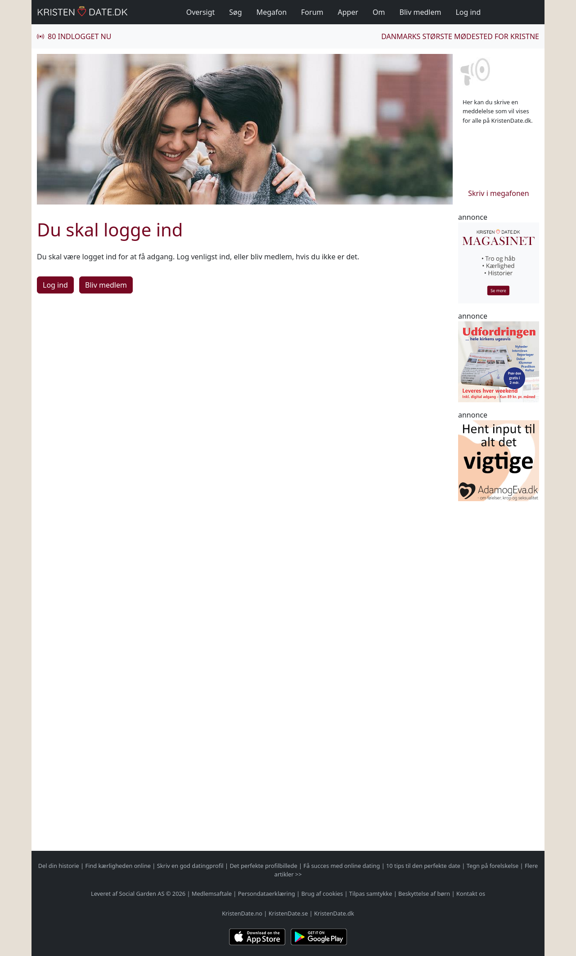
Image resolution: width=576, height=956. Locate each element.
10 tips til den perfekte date (423, 866)
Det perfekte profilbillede (263, 866)
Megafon (271, 12)
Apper (348, 12)
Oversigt (200, 12)
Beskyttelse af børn (424, 893)
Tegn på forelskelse (492, 866)
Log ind (468, 12)
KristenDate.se (288, 913)
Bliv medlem (420, 12)
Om (379, 12)
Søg (235, 12)
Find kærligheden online (118, 866)
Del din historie (58, 866)
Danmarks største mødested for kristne (460, 36)
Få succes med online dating (341, 866)
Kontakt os (470, 893)
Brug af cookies (322, 893)
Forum (312, 12)
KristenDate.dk (334, 913)
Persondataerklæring (266, 893)
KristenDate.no (242, 913)
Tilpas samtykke (370, 893)
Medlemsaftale (212, 893)
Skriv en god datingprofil (190, 866)
